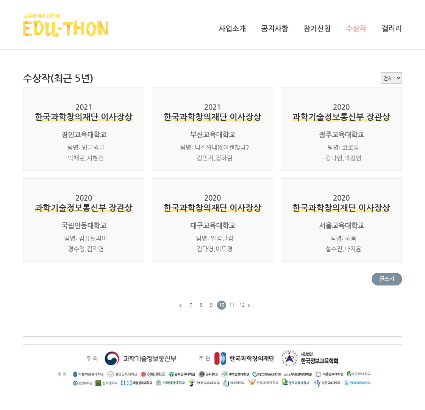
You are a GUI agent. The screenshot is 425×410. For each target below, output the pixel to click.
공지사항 (274, 29)
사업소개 (232, 29)
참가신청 (317, 29)
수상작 (356, 29)
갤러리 (391, 29)
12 (242, 304)
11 (231, 304)
